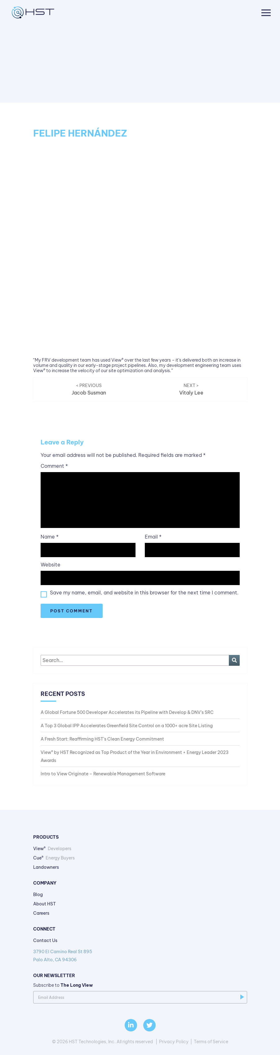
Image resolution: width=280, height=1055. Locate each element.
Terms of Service (211, 1041)
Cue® (54, 858)
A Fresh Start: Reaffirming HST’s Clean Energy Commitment (102, 739)
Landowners (46, 867)
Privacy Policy (174, 1041)
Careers (41, 913)
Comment (54, 466)
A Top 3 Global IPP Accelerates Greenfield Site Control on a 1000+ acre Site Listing (127, 725)
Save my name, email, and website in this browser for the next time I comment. (144, 593)
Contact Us (45, 940)
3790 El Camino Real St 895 (140, 956)
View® (52, 848)
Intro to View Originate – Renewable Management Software (103, 774)
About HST (44, 904)
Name (50, 537)
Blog (38, 894)
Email (153, 537)
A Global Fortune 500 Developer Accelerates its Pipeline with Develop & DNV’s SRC (127, 712)
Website (50, 565)
